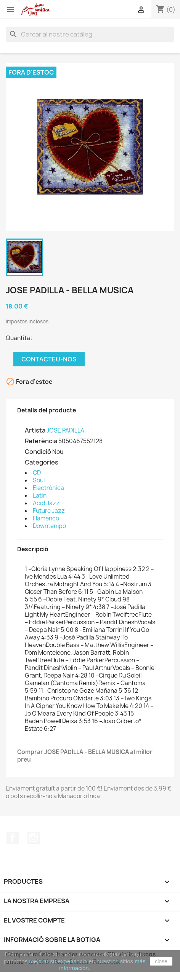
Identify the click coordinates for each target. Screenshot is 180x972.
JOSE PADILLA (65, 430)
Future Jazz (49, 511)
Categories (41, 462)
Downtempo (49, 526)
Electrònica (48, 488)
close (161, 961)
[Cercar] (90, 34)
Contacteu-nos (49, 359)
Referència (41, 441)
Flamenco (46, 518)
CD (37, 473)
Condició (38, 451)
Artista (35, 430)
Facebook (12, 838)
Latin (40, 496)
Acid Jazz (46, 503)
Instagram (33, 838)
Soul (39, 480)
